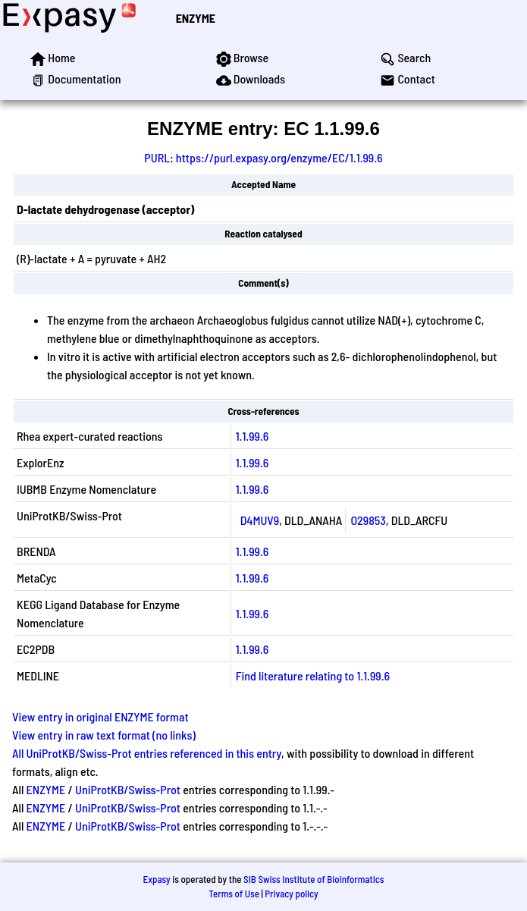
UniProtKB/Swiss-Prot (127, 789)
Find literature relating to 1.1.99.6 (313, 675)
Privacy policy (291, 893)
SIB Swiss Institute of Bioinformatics (313, 879)
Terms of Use (234, 893)
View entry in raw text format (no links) (104, 734)
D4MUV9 (260, 520)
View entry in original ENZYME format (100, 716)
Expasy (156, 879)
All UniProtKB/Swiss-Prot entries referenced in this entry (146, 753)
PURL (157, 157)
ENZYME (195, 18)
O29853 (367, 520)
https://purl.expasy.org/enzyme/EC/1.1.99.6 (279, 157)
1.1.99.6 (252, 436)
